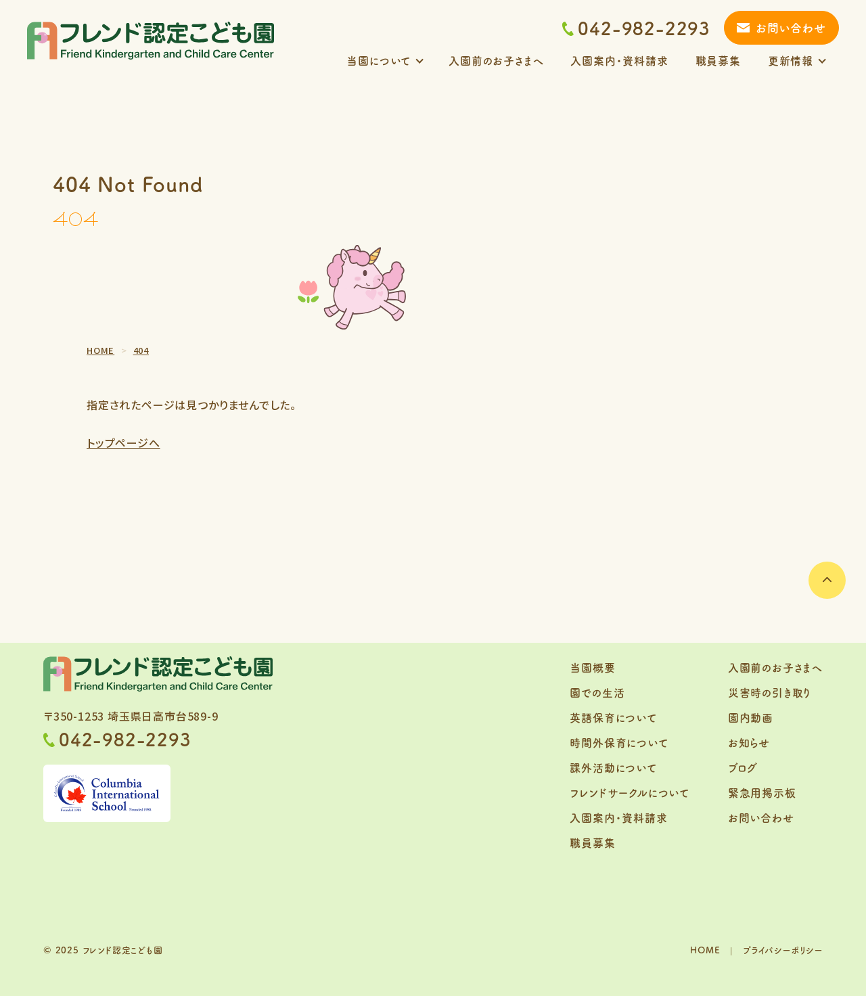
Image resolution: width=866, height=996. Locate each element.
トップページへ (123, 442)
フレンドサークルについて (629, 792)
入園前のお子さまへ (496, 60)
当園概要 (592, 667)
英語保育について (613, 717)
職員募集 (718, 60)
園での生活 (597, 692)
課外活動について (613, 767)
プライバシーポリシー (783, 949)
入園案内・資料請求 (619, 60)
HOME (705, 949)
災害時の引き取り (769, 692)
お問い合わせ (791, 27)
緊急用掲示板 (762, 792)
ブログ (743, 767)
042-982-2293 (636, 28)
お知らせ (749, 742)
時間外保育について (619, 742)
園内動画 (750, 717)
